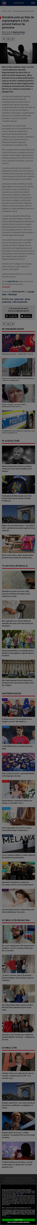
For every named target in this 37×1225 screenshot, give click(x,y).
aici (18, 1200)
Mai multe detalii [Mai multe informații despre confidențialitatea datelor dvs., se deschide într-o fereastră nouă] (19, 1194)
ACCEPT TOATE (18, 1219)
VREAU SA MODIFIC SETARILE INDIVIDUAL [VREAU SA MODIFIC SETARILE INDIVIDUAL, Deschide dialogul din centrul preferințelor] (18, 1222)
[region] (18, 1204)
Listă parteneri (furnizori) (6, 1216)
